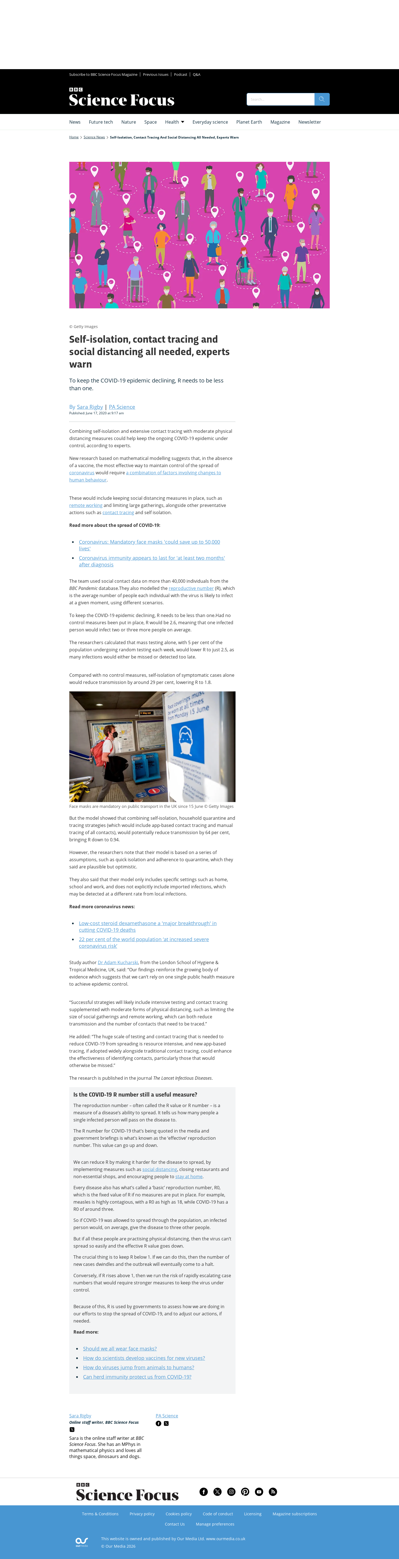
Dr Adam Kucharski (118, 962)
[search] (321, 99)
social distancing (159, 1169)
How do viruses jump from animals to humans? (138, 1367)
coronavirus (81, 473)
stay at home (189, 1176)
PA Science (167, 1416)
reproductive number (191, 588)
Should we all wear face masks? (120, 1348)
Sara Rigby (80, 1416)
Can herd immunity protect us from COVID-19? (137, 1376)
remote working (86, 505)
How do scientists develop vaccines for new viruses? (144, 1358)
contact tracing (118, 512)
